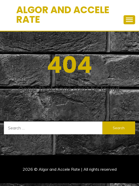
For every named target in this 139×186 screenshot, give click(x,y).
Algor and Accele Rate (62, 14)
